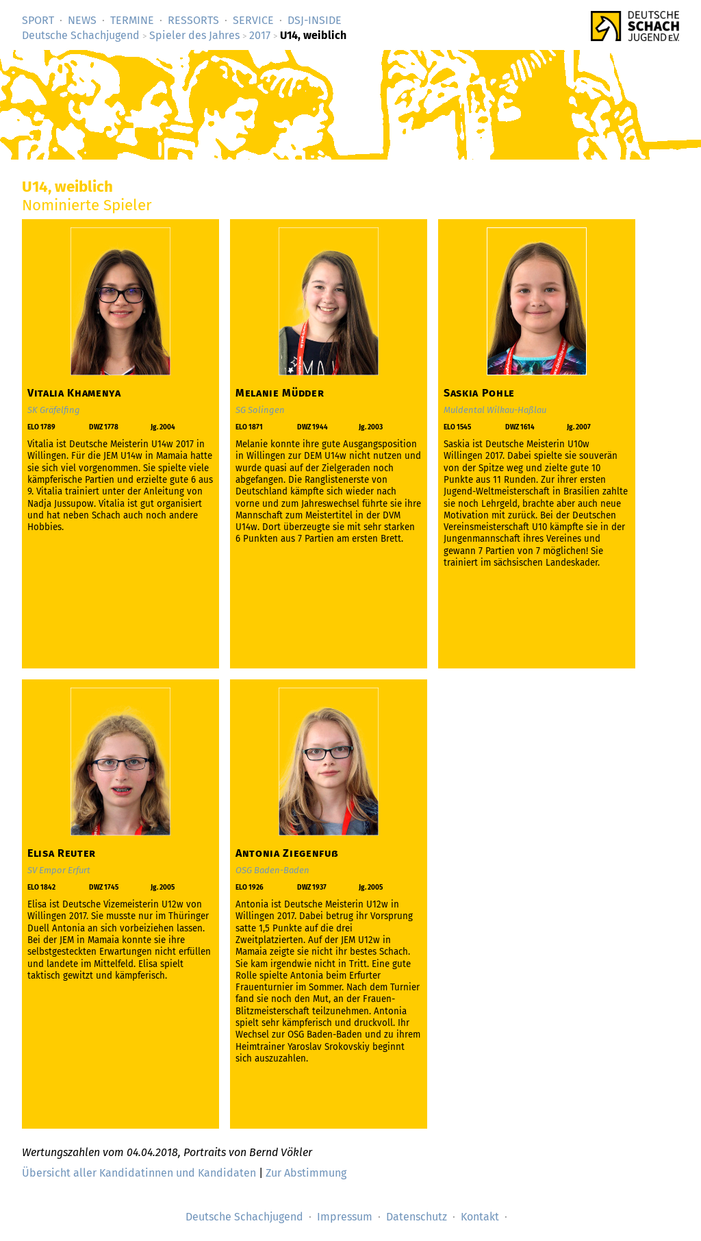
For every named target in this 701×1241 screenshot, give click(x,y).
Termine (132, 20)
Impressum (344, 1216)
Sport (38, 20)
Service (253, 20)
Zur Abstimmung (306, 1172)
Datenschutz (416, 1216)
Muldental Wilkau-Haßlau (495, 410)
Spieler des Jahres (194, 35)
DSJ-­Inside (315, 20)
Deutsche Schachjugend (81, 35)
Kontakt (480, 1216)
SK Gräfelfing (53, 410)
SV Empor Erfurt (58, 870)
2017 (259, 35)
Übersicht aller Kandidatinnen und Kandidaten (139, 1172)
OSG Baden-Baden (272, 870)
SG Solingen (260, 410)
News (82, 20)
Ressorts (193, 20)
